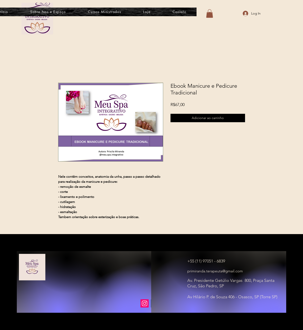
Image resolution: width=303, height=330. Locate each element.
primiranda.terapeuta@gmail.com (215, 271)
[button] (209, 13)
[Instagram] (144, 303)
